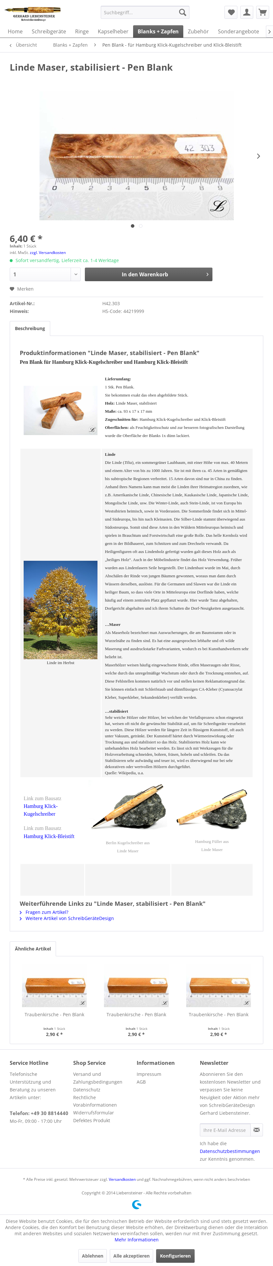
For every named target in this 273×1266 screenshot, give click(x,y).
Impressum (149, 1074)
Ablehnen (92, 1256)
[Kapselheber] (113, 31)
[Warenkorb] (262, 12)
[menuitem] (145, 12)
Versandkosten (122, 1179)
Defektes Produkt (91, 1120)
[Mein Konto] (246, 12)
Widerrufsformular (93, 1113)
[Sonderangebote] (238, 31)
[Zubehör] (198, 31)
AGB (141, 1082)
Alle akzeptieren (131, 1256)
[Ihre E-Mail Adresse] (225, 1129)
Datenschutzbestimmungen (230, 1151)
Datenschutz (86, 1090)
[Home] (15, 31)
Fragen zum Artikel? (44, 912)
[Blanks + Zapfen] (158, 31)
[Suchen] (182, 12)
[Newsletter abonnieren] (256, 1129)
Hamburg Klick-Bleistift (49, 836)
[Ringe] (82, 31)
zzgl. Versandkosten (48, 252)
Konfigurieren (175, 1256)
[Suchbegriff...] (145, 12)
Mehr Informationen (137, 1240)
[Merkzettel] (230, 12)
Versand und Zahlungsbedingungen (97, 1078)
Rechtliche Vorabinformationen (95, 1101)
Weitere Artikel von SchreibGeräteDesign (67, 918)
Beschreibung (30, 328)
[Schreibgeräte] (49, 31)
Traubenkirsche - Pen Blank (54, 1014)
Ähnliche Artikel (33, 949)
